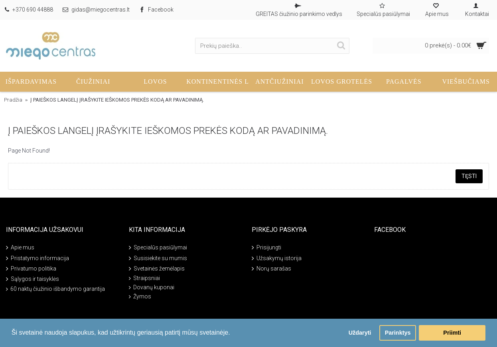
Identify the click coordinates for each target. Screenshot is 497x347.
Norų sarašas (271, 269)
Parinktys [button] (398, 332)
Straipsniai (144, 278)
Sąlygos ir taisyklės (32, 279)
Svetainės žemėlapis (157, 269)
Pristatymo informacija (37, 258)
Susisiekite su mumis (158, 258)
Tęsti (469, 176)
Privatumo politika (31, 269)
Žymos (140, 296)
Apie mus (20, 248)
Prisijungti (266, 248)
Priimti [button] (452, 332)
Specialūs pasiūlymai (158, 248)
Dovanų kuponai (151, 287)
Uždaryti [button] (360, 332)
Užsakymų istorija (277, 258)
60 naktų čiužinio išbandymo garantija (55, 289)
